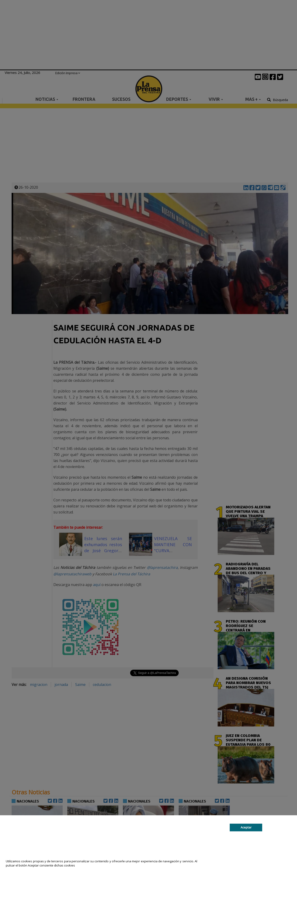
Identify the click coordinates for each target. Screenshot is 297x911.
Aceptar (246, 827)
